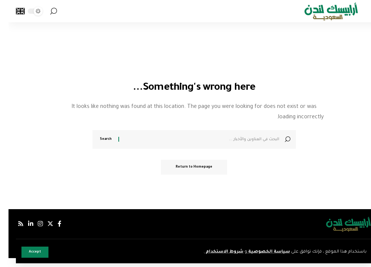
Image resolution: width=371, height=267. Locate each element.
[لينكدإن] (22, 224)
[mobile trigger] (357, 11)
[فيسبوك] (51, 224)
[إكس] (42, 224)
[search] (45, 11)
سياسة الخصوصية (260, 252)
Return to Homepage (185, 167)
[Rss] (12, 224)
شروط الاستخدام (215, 252)
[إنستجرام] (31, 224)
